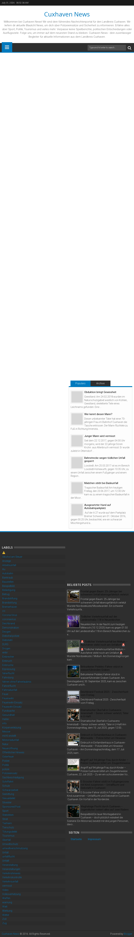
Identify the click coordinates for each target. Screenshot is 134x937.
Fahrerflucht (9, 686)
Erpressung (8, 669)
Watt (4, 906)
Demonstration (10, 627)
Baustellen (8, 581)
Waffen (6, 898)
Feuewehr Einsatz (11, 706)
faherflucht (8, 673)
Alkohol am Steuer (12, 556)
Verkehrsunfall (10, 881)
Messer (6, 731)
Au (3, 569)
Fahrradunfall (9, 690)
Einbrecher (8, 656)
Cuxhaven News (67, 14)
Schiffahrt (7, 781)
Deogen (6, 631)
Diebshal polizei (10, 635)
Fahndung (7, 677)
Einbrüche (7, 665)
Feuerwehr (8, 698)
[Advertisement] (93, 557)
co (3, 610)
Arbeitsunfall (9, 565)
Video (5, 890)
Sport (5, 810)
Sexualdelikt (8, 798)
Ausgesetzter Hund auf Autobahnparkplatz (97, 506)
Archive (100, 383)
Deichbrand (8, 623)
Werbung (7, 910)
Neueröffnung (10, 748)
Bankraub (7, 577)
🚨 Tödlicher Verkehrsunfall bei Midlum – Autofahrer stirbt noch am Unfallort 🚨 (104, 643)
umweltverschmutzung (15, 848)
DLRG (5, 644)
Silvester (7, 802)
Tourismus (8, 835)
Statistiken (8, 814)
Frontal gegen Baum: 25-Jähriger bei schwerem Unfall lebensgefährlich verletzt (105, 593)
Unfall (5, 852)
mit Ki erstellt (9, 735)
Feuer (5, 694)
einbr (5, 652)
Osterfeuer (8, 756)
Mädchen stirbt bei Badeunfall (101, 483)
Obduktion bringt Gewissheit (100, 392)
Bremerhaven (9, 606)
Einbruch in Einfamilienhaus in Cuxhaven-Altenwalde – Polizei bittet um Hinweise (104, 736)
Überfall (6, 839)
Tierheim (7, 823)
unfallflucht (8, 856)
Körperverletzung (11, 727)
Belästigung (8, 590)
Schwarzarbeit (10, 790)
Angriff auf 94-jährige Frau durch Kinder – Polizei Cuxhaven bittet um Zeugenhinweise (105, 761)
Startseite (76, 839)
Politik (5, 765)
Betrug (5, 594)
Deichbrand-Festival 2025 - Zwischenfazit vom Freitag (104, 693)
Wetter (5, 915)
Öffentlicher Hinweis (13, 752)
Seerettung (8, 794)
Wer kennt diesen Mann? (98, 414)
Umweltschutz (10, 844)
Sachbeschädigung (13, 777)
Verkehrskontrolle (12, 877)
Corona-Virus (9, 615)
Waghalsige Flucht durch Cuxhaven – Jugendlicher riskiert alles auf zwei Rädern (105, 808)
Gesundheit (8, 715)
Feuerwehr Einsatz (12, 702)
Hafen (5, 719)
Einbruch (7, 660)
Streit (5, 819)
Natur (5, 744)
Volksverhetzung (11, 894)
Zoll (4, 919)
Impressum (94, 839)
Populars (80, 383)
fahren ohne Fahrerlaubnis (16, 681)
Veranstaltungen (11, 869)
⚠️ (3, 552)
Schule (6, 785)
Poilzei (5, 760)
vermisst (7, 885)
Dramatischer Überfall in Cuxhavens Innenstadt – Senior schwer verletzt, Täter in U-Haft (105, 713)
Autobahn (7, 573)
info (4, 723)
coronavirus (9, 619)
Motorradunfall (10, 740)
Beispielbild (8, 586)
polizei (5, 769)
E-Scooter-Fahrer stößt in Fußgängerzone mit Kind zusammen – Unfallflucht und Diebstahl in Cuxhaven (105, 784)
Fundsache (8, 710)
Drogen (6, 648)
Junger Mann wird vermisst (99, 436)
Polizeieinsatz (9, 773)
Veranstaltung (10, 865)
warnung (7, 902)
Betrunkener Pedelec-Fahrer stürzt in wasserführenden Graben (102, 668)
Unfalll (5, 860)
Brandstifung (9, 602)
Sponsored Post (11, 806)
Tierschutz (8, 827)
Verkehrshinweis (11, 873)
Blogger (128, 933)
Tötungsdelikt (9, 831)
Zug (4, 923)
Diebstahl (7, 640)
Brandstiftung (9, 598)
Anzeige (6, 561)
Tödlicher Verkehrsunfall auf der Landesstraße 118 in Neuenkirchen (100, 618)
